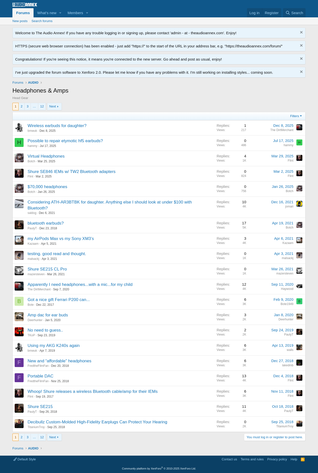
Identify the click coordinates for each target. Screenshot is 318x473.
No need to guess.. (45, 330)
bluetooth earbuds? (46, 223)
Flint (290, 160)
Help (294, 459)
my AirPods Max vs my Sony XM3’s (61, 238)
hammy (32, 146)
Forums (23, 13)
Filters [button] (294, 116)
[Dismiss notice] (301, 32)
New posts (20, 21)
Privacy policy (277, 459)
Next (52, 106)
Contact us (229, 459)
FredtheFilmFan (38, 366)
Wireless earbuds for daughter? (57, 125)
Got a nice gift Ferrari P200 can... (59, 299)
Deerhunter (35, 320)
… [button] (34, 106)
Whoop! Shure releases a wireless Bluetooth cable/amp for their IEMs (93, 391)
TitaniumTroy (36, 427)
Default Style (24, 459)
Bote (31, 304)
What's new (46, 13)
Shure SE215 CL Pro (47, 269)
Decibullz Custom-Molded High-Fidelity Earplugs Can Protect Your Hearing (97, 422)
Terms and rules (252, 459)
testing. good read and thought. (57, 253)
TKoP (31, 335)
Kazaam (33, 243)
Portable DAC (40, 376)
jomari (289, 206)
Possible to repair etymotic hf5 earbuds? (65, 140)
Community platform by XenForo (159, 468)
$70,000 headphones (47, 186)
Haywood (287, 289)
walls (290, 350)
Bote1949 (287, 304)
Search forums (42, 21)
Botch (31, 161)
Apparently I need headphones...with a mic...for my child (80, 284)
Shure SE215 (40, 406)
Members (75, 13)
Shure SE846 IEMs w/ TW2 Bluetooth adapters (72, 171)
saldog (32, 213)
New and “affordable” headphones (59, 361)
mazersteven (36, 274)
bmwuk (32, 131)
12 (42, 106)
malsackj (33, 259)
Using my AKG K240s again (54, 345)
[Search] (294, 12)
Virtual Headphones (46, 156)
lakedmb (287, 365)
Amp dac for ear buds (48, 315)
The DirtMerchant (281, 130)
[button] (60, 12)
